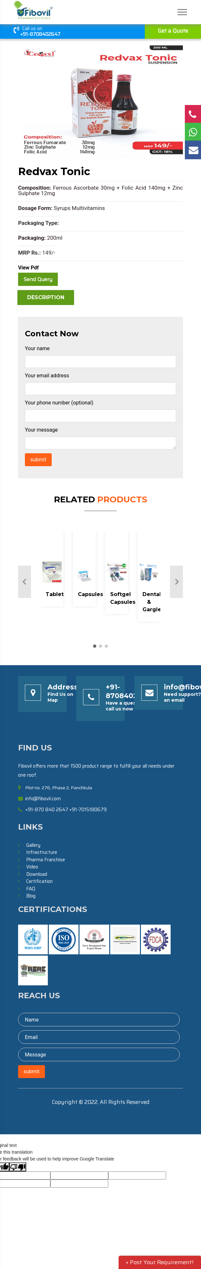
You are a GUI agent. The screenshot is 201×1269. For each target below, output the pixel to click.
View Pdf (28, 268)
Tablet (55, 594)
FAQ (30, 889)
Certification (39, 881)
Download (36, 874)
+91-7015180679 (88, 809)
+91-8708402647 (40, 34)
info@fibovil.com (43, 798)
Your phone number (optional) (59, 403)
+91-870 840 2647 (46, 809)
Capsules (90, 594)
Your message (41, 430)
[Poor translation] (17, 1166)
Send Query (38, 279)
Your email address (47, 375)
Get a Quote (173, 30)
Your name (37, 348)
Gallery (33, 845)
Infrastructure (41, 852)
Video (32, 867)
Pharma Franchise (45, 860)
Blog (31, 896)
